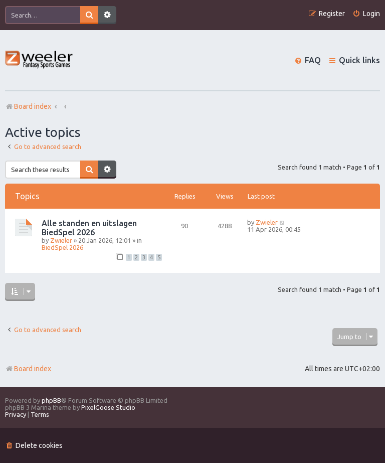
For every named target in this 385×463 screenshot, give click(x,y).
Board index (28, 369)
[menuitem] (366, 14)
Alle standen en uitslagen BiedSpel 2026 (89, 228)
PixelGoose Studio (108, 407)
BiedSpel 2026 (62, 247)
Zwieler (61, 240)
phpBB (51, 400)
